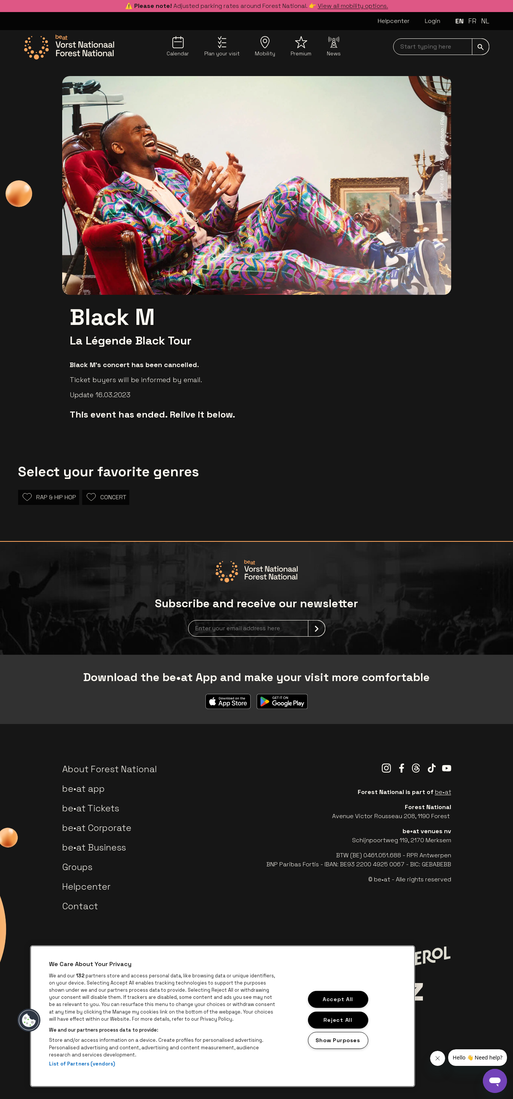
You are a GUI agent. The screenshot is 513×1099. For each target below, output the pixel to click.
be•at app (83, 788)
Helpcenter (394, 21)
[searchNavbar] (441, 46)
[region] (222, 1016)
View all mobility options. (353, 6)
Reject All (337, 1019)
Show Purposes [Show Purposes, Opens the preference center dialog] (337, 1040)
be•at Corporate (97, 828)
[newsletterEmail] (256, 628)
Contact (80, 906)
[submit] (480, 46)
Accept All (338, 999)
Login (432, 21)
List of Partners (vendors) (82, 1064)
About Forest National (109, 769)
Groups (77, 867)
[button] (29, 1020)
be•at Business (94, 847)
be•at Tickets (90, 808)
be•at (443, 792)
